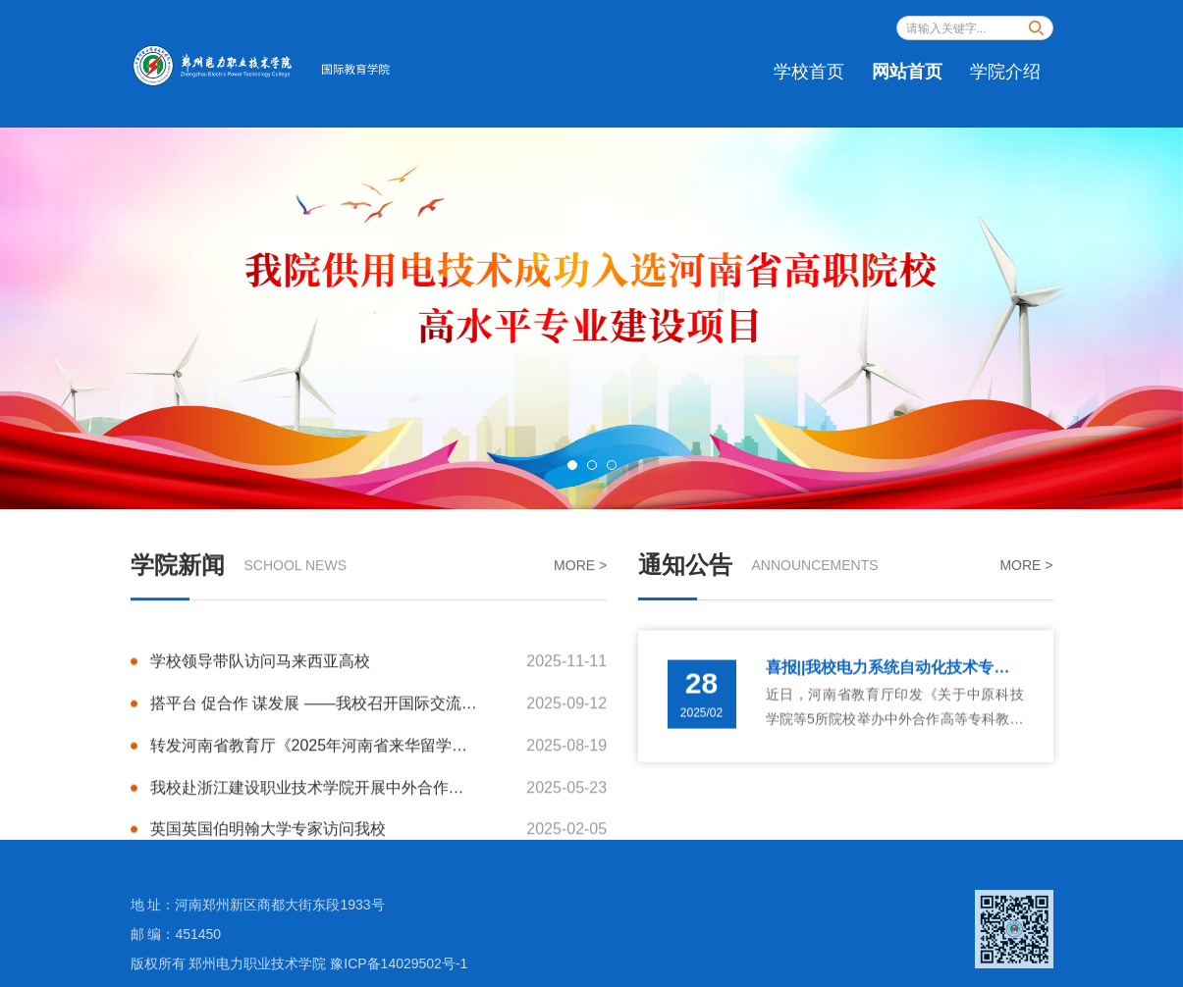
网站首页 (907, 71)
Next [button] (1124, 318)
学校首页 (809, 71)
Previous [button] (59, 318)
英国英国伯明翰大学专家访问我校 (379, 836)
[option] (591, 318)
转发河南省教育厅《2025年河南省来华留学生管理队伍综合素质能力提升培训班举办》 (379, 752)
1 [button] (572, 465)
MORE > (580, 567)
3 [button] (612, 465)
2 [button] (592, 465)
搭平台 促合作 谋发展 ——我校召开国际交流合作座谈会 (379, 711)
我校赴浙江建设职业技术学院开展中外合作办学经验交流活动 (379, 794)
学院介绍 (1005, 71)
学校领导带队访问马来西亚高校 (379, 668)
